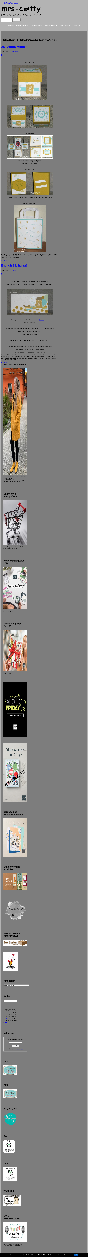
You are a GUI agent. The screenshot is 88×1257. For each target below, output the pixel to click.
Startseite (11, 25)
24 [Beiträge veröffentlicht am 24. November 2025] (4, 1020)
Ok (76, 1255)
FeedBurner (19, 1049)
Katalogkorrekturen (51, 25)
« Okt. (5, 1022)
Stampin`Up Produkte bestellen (33, 25)
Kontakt (18, 25)
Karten (14, 270)
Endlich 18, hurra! (14, 265)
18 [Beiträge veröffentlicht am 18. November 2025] (6, 1018)
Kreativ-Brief (77, 25)
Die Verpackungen (14, 46)
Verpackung (15, 51)
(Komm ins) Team (65, 25)
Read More (4, 260)
